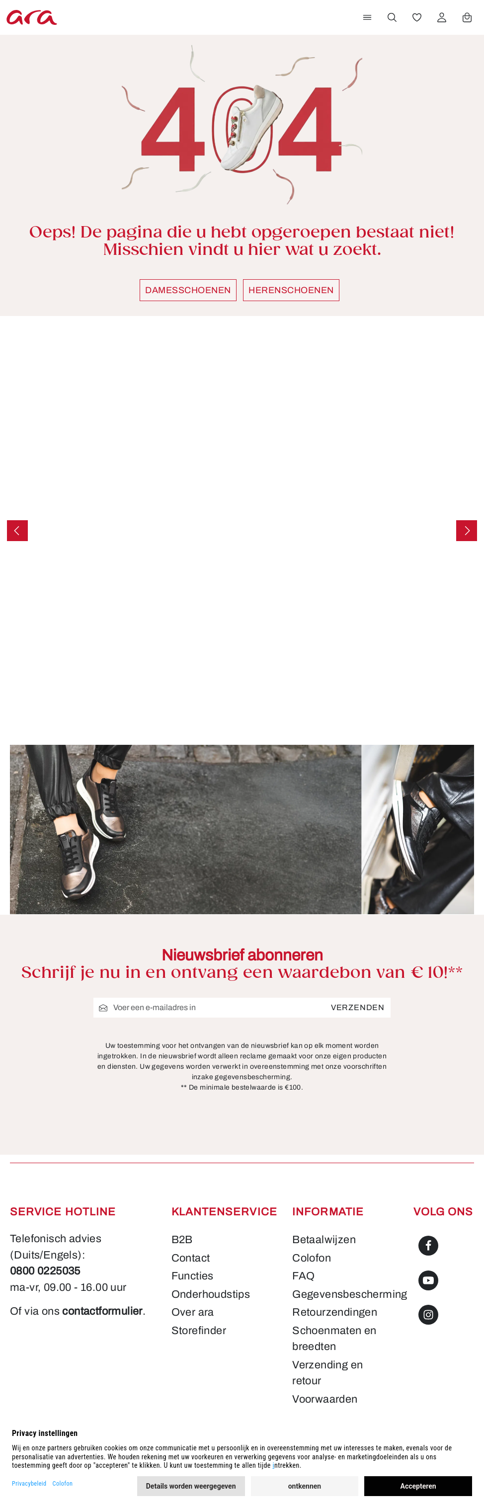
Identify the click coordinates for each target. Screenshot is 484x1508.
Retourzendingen (334, 1312)
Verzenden (358, 1007)
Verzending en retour (328, 1372)
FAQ (303, 1276)
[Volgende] (466, 530)
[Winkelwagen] (467, 17)
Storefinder (198, 1330)
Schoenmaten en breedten (334, 1338)
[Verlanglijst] (417, 17)
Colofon (311, 1258)
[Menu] (367, 17)
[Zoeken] (392, 17)
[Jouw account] (442, 17)
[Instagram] (428, 1327)
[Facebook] (428, 1258)
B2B (181, 1239)
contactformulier (54, 1327)
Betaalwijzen (323, 1239)
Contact (190, 1258)
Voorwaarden (325, 1399)
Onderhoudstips (210, 1294)
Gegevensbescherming (349, 1294)
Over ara (193, 1312)
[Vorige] (17, 530)
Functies (192, 1276)
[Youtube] (428, 1292)
